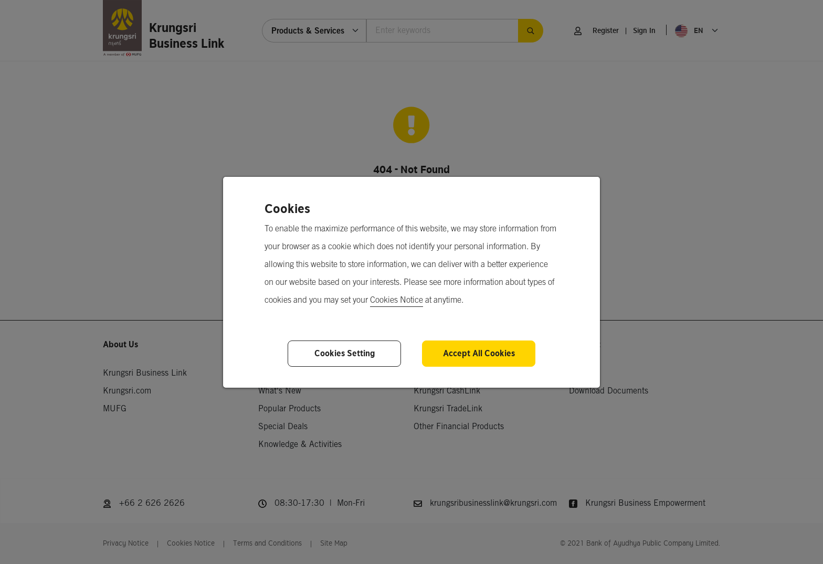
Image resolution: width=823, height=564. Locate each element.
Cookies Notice (396, 300)
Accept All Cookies (479, 353)
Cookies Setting (344, 353)
